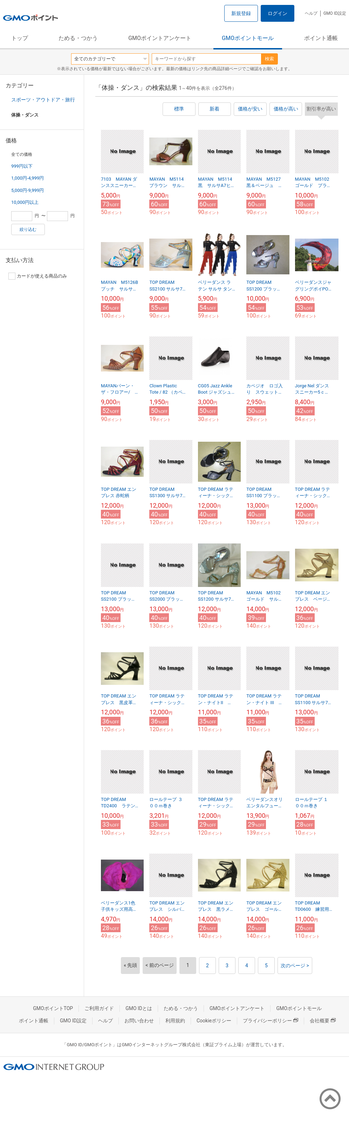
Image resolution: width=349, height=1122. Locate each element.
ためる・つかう (78, 38)
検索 (269, 58)
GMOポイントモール (248, 38)
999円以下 (22, 166)
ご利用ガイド (99, 1008)
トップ (19, 38)
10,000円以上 (25, 202)
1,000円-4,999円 (27, 178)
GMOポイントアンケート (159, 38)
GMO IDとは (138, 1008)
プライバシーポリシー (270, 1020)
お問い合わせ (139, 1020)
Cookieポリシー (214, 1020)
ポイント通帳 (321, 38)
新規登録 (241, 13)
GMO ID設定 (334, 13)
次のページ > (295, 965)
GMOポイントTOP (53, 1008)
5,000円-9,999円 (27, 190)
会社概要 (323, 1020)
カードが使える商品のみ (37, 276)
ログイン (277, 13)
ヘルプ (311, 13)
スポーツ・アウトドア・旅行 (43, 99)
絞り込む (28, 229)
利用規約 (175, 1020)
